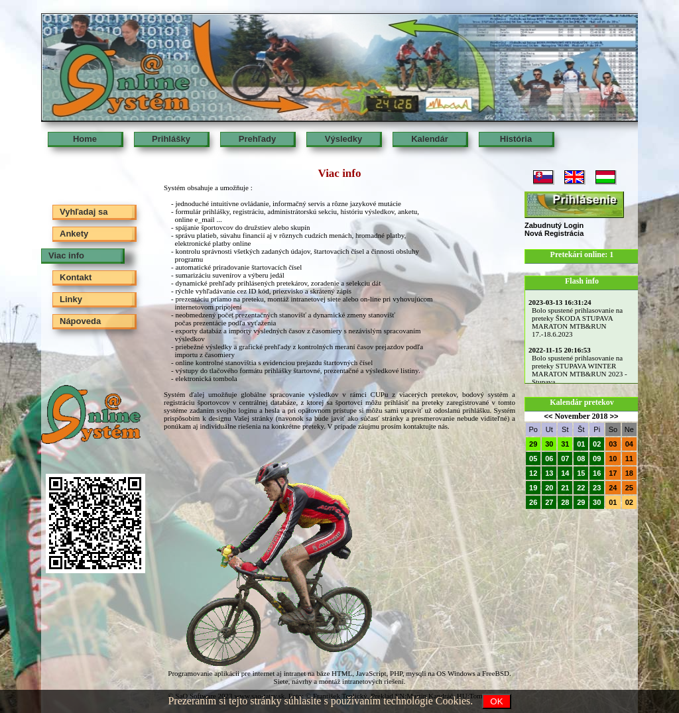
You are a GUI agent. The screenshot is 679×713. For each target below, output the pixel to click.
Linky (71, 299)
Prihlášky (171, 139)
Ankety (74, 234)
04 (629, 444)
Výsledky (343, 139)
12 (533, 473)
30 (549, 444)
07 (565, 459)
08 (581, 459)
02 (597, 444)
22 (581, 488)
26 (533, 502)
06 (549, 459)
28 (565, 502)
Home (85, 139)
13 (549, 473)
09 (597, 459)
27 (549, 502)
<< (548, 416)
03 (613, 444)
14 (565, 473)
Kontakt (76, 277)
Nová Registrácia (554, 233)
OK (496, 701)
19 (533, 488)
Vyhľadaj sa (83, 212)
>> (614, 416)
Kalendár (429, 139)
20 (549, 488)
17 (613, 473)
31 (565, 444)
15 (581, 473)
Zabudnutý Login (554, 225)
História (516, 139)
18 (629, 473)
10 (613, 459)
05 (533, 459)
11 (629, 459)
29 (533, 444)
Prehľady (257, 139)
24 (613, 488)
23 (597, 488)
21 (565, 488)
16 (597, 473)
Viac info (66, 255)
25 (629, 488)
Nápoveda (80, 321)
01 (581, 444)
